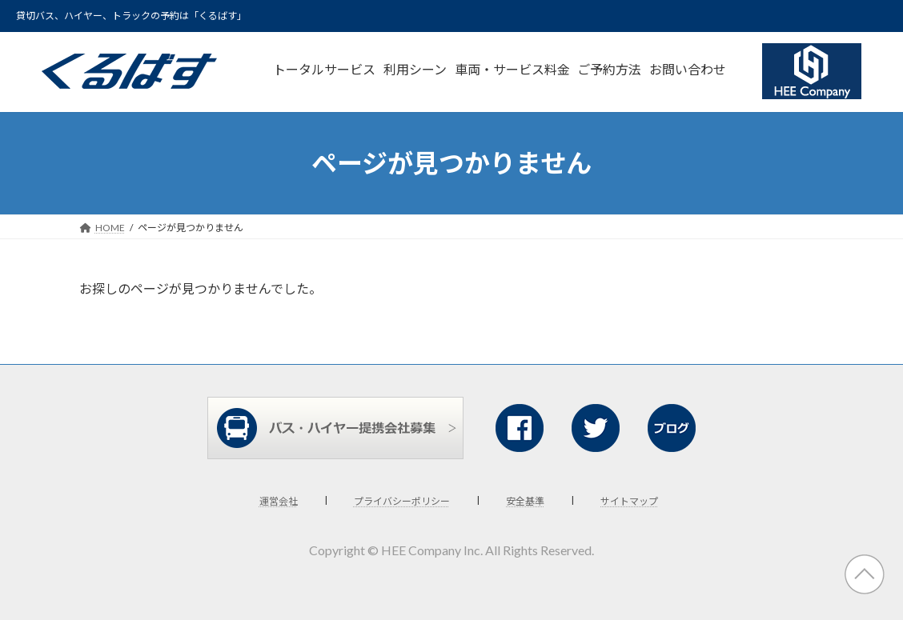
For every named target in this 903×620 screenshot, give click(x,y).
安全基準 (525, 501)
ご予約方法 (609, 69)
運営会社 (278, 501)
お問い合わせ (687, 69)
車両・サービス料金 (512, 69)
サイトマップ (629, 501)
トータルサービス (324, 69)
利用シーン (415, 69)
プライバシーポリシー (402, 501)
